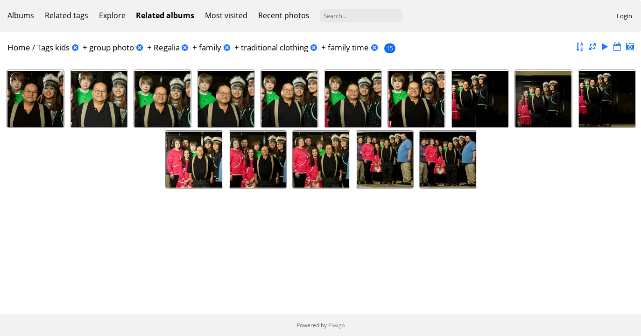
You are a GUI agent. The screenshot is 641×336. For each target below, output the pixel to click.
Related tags (66, 15)
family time (348, 47)
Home (18, 47)
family (210, 47)
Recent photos (284, 15)
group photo (111, 47)
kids (62, 47)
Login (624, 16)
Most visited (226, 15)
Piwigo (336, 325)
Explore (112, 15)
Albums (20, 15)
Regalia (167, 47)
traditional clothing (274, 47)
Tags (45, 47)
